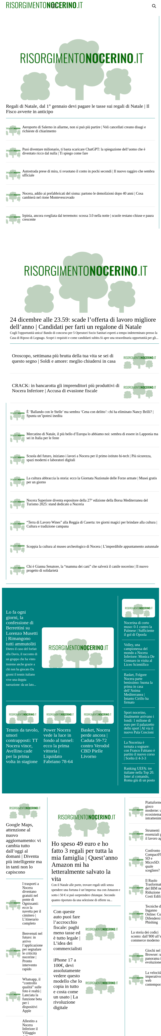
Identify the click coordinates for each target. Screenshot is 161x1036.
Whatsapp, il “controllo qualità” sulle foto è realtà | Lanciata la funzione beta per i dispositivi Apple (32, 995)
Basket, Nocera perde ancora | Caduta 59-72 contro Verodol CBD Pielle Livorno (95, 743)
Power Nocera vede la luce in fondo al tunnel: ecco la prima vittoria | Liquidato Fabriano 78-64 (58, 745)
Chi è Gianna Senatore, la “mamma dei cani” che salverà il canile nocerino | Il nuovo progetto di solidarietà (87, 568)
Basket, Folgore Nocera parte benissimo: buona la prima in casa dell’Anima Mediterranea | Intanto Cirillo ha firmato (138, 689)
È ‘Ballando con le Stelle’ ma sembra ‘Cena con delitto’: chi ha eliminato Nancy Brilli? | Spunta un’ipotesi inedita (90, 414)
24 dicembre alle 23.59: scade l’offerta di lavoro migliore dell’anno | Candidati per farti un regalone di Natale (83, 323)
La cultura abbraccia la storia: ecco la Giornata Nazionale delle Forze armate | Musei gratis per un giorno (92, 480)
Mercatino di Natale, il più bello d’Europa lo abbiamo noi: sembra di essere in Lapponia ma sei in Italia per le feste (92, 436)
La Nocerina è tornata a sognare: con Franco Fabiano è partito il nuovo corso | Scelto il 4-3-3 (139, 750)
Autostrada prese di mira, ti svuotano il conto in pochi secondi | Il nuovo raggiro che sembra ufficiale (88, 173)
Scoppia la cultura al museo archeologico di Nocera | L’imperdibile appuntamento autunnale (93, 546)
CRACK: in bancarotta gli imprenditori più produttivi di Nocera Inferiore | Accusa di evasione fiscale (65, 388)
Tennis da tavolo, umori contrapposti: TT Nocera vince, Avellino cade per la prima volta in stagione (22, 745)
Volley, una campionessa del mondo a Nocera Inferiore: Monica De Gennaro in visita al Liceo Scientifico (139, 655)
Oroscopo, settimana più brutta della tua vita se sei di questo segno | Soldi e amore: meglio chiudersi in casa (64, 358)
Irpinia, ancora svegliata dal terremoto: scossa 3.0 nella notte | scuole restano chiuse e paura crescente (88, 218)
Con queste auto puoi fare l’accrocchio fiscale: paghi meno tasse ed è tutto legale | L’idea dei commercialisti (67, 930)
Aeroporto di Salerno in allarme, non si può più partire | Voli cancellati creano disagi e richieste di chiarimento (84, 129)
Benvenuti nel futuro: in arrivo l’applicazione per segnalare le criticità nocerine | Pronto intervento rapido (32, 951)
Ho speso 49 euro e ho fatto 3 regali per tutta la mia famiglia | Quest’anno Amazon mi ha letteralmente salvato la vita (84, 861)
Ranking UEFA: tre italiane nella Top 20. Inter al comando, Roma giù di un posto (139, 774)
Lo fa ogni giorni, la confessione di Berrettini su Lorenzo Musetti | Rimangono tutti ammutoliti (22, 627)
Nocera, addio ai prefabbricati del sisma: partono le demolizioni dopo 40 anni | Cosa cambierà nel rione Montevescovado (82, 195)
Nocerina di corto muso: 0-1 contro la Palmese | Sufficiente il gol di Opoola (139, 629)
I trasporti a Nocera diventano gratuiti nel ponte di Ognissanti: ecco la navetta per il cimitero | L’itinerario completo (31, 903)
